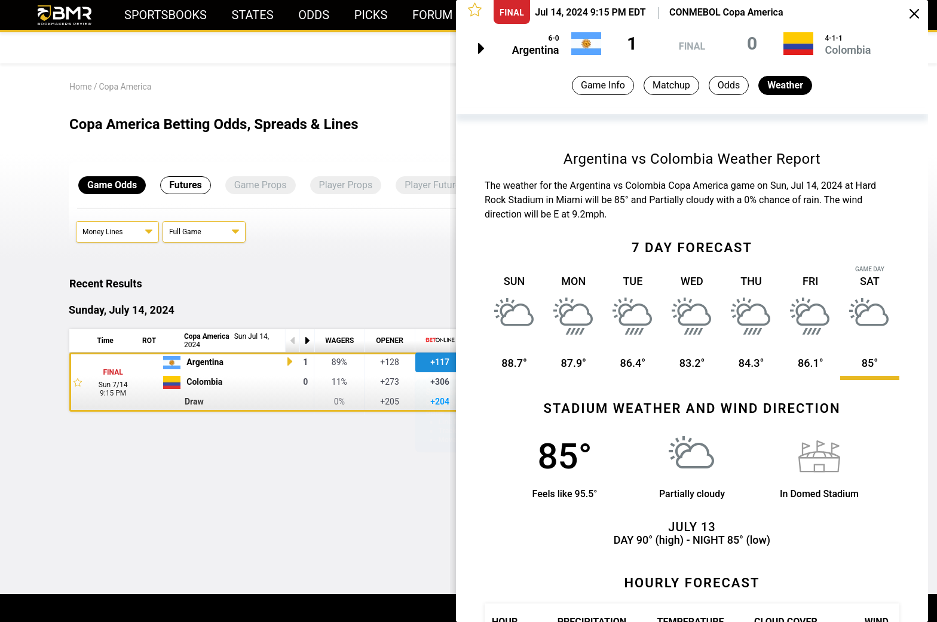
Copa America (125, 86)
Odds (313, 15)
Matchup (671, 85)
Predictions (165, 47)
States (253, 15)
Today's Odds (93, 47)
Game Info (603, 85)
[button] (475, 9)
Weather (785, 85)
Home (80, 86)
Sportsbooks (165, 15)
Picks (371, 15)
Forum (432, 15)
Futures (185, 185)
